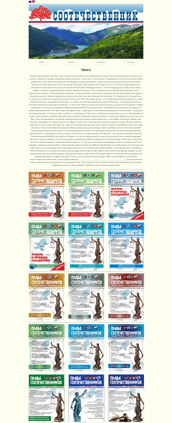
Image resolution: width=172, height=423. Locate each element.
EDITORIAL (101, 62)
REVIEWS (130, 62)
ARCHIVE (71, 62)
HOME (41, 62)
